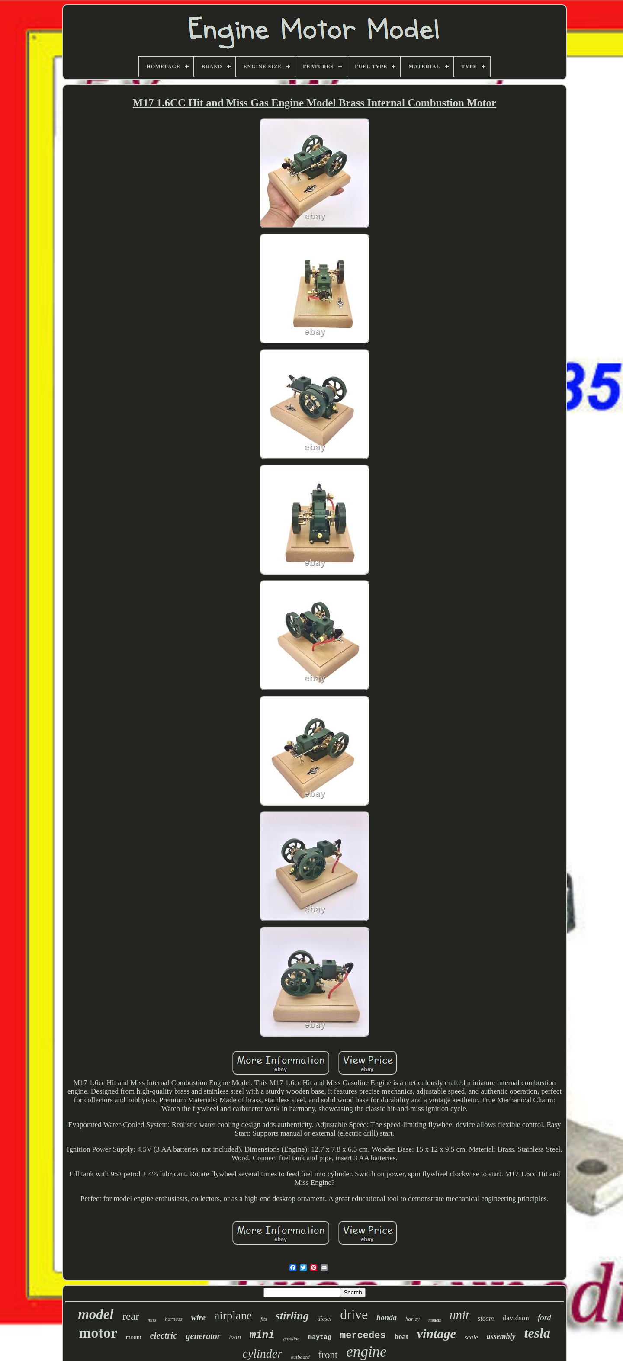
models (434, 1320)
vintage (436, 1333)
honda (386, 1317)
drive (354, 1314)
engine (366, 1351)
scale (471, 1337)
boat (401, 1336)
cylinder (262, 1353)
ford (544, 1317)
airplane (233, 1315)
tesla (537, 1333)
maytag (319, 1337)
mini (262, 1335)
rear (130, 1316)
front (328, 1354)
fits (263, 1319)
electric (163, 1335)
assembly (501, 1336)
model (95, 1314)
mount (133, 1337)
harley (412, 1319)
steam (486, 1318)
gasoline (291, 1338)
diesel (325, 1319)
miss (152, 1319)
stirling (292, 1316)
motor (98, 1333)
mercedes (363, 1335)
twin (235, 1337)
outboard (300, 1357)
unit (459, 1315)
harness (173, 1319)
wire (198, 1317)
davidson (515, 1318)
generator (203, 1336)
